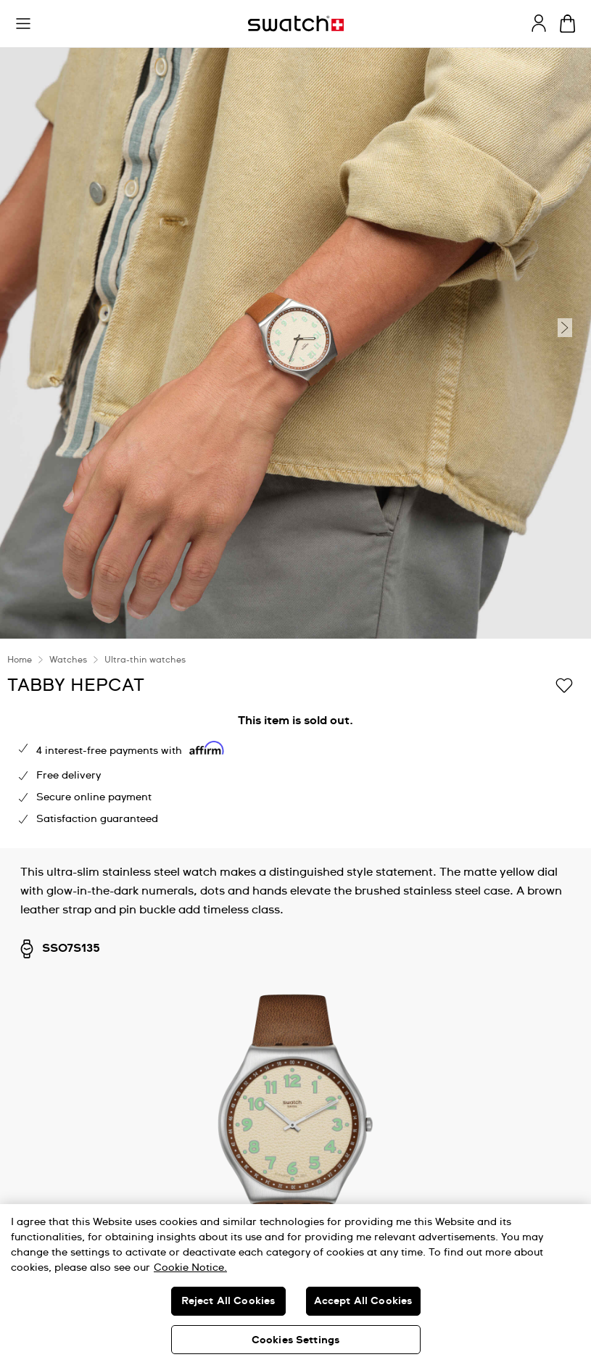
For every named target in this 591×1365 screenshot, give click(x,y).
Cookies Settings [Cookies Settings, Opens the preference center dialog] (295, 1340)
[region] (295, 1284)
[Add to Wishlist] (564, 684)
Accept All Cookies (363, 1301)
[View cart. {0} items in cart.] (567, 23)
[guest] (538, 23)
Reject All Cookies (228, 1301)
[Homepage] (296, 23)
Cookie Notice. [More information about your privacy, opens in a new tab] (190, 1268)
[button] (23, 24)
